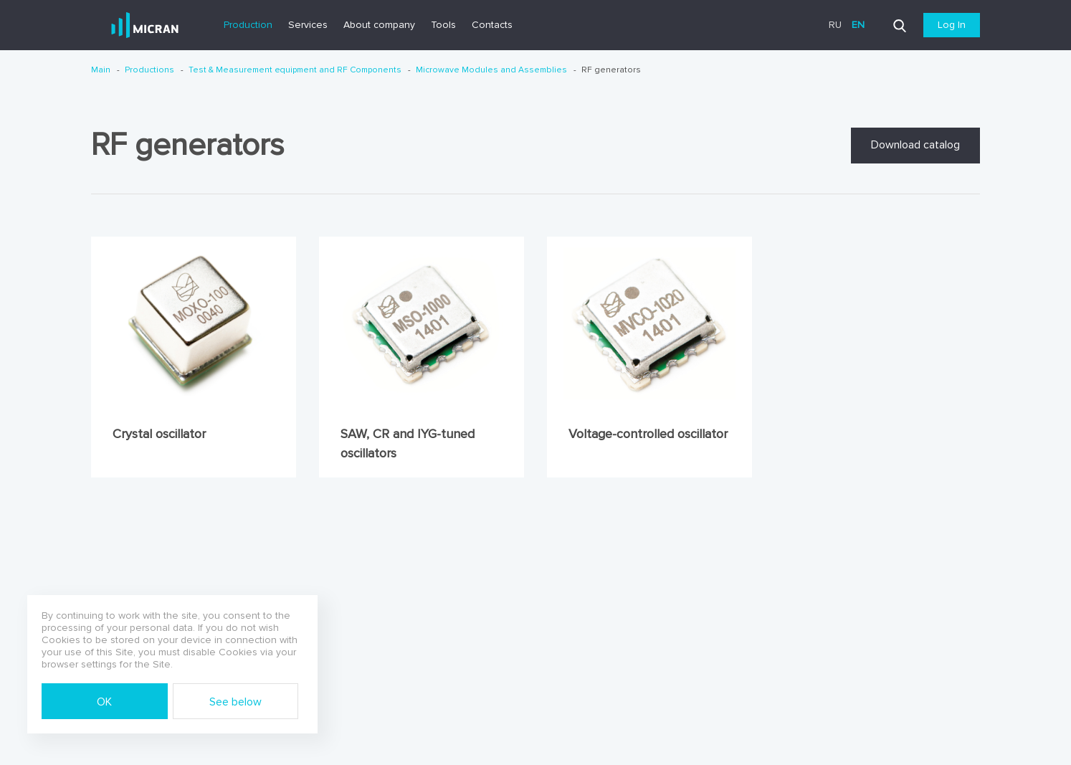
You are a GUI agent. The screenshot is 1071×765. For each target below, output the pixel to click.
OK (104, 702)
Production (248, 25)
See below (235, 702)
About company (379, 25)
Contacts (492, 25)
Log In (952, 25)
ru (835, 25)
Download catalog (915, 145)
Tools (443, 25)
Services (308, 25)
